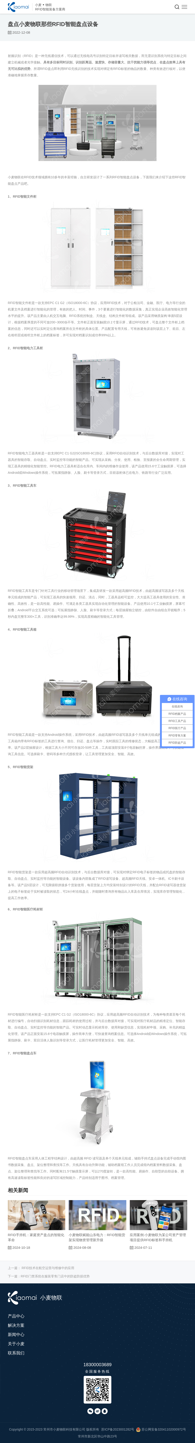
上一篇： (41, 1268)
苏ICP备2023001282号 (117, 1429)
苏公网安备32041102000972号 (161, 1429)
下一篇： (49, 1276)
